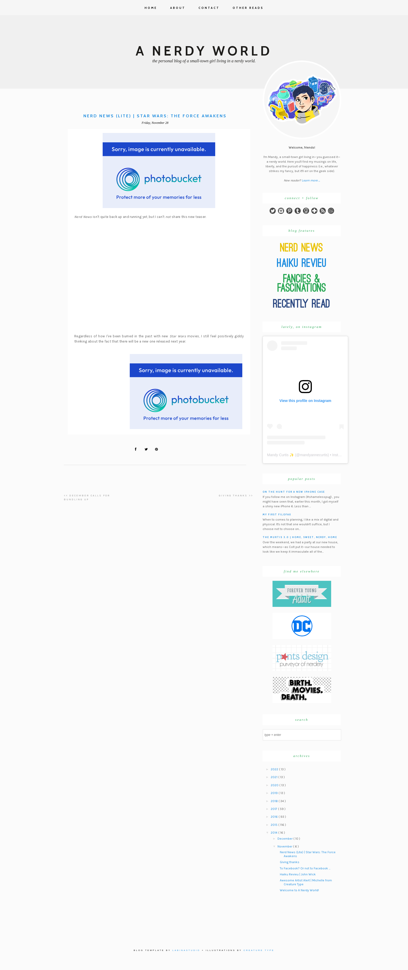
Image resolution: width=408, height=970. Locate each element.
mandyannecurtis (314, 455)
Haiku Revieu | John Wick (298, 874)
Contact (209, 8)
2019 (275, 793)
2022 (275, 769)
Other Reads (248, 8)
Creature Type (259, 950)
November (285, 846)
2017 (274, 809)
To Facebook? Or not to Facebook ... (305, 868)
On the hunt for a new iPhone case (294, 491)
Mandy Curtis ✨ (280, 455)
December (285, 838)
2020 (275, 785)
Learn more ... (311, 180)
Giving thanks (289, 862)
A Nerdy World (204, 51)
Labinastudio (186, 950)
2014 (274, 832)
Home (151, 8)
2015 (274, 825)
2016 (275, 817)
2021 (274, 777)
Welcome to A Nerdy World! (299, 890)
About (178, 8)
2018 (275, 801)
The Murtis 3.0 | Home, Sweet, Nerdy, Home (300, 537)
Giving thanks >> (236, 495)
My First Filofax (277, 514)
